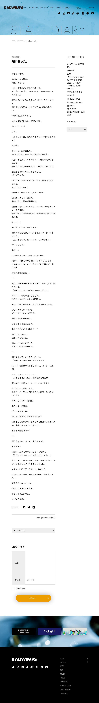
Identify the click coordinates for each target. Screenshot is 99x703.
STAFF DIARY (65, 689)
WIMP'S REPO (65, 685)
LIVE (62, 666)
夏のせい (71, 105)
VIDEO (62, 677)
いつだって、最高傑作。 (75, 65)
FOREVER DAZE (73, 98)
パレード (71, 70)
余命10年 (71, 95)
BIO (61, 670)
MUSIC (62, 674)
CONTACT (64, 693)
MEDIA (63, 662)
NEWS (62, 658)
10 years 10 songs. (75, 102)
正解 (69, 73)
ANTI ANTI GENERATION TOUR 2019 (76, 112)
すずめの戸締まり (74, 91)
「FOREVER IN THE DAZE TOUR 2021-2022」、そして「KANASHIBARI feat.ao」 (75, 83)
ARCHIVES (64, 681)
